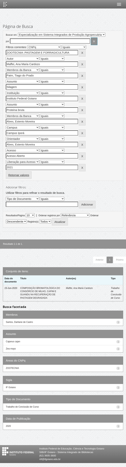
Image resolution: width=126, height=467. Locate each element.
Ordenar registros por (49, 215)
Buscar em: (11, 35)
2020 (8, 426)
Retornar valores (18, 175)
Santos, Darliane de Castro (19, 322)
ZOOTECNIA (12, 368)
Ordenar (94, 215)
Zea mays (11, 348)
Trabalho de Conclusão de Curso (22, 406)
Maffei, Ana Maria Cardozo (79, 288)
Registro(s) (33, 221)
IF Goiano (11, 387)
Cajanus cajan (13, 341)
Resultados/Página (15, 215)
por (7, 41)
